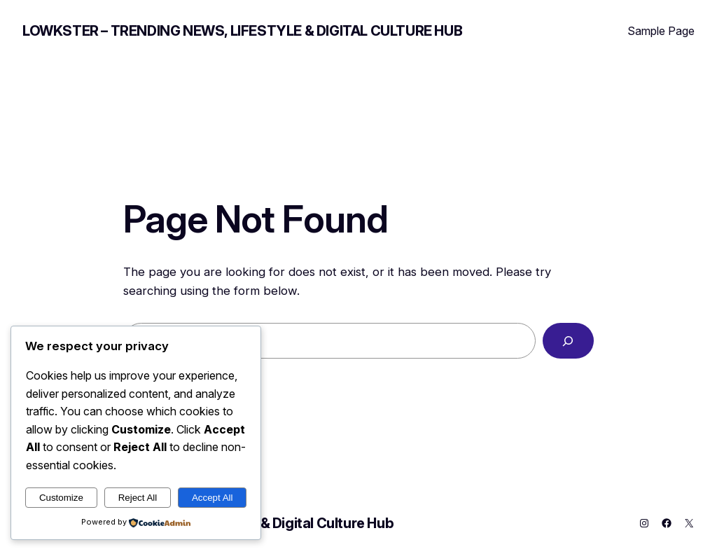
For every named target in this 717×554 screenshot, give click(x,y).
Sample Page (661, 31)
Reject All (138, 497)
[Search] (568, 341)
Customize (61, 497)
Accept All (212, 497)
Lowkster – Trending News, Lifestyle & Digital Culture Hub (242, 30)
